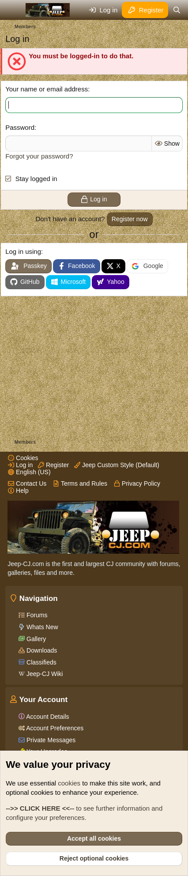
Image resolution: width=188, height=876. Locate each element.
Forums (36, 615)
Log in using (23, 251)
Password (19, 127)
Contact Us (27, 483)
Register (53, 464)
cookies (69, 783)
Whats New (41, 627)
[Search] (176, 10)
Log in (20, 464)
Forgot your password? (39, 156)
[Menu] (13, 10)
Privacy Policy (137, 483)
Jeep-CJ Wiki (44, 673)
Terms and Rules (80, 483)
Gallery (35, 638)
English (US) (29, 472)
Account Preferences (54, 728)
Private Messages (50, 740)
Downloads (41, 650)
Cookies (23, 457)
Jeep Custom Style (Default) (116, 464)
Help (18, 490)
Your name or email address (46, 89)
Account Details (47, 716)
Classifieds (40, 662)
